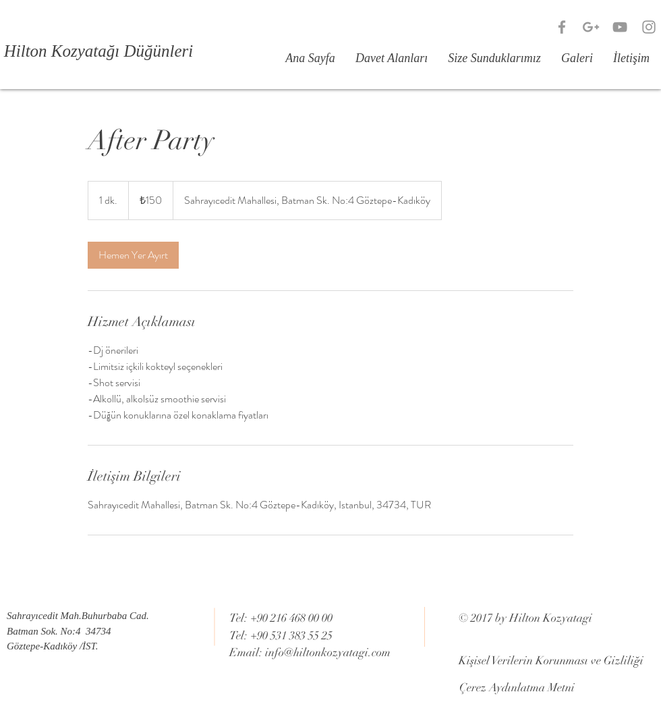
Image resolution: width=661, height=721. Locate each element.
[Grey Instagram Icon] (649, 27)
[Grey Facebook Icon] (562, 27)
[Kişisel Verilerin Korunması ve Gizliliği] (551, 660)
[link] (133, 255)
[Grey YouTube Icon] (620, 27)
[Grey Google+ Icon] (591, 27)
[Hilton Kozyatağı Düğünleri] (98, 50)
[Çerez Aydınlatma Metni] (517, 687)
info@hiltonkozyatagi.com (328, 652)
